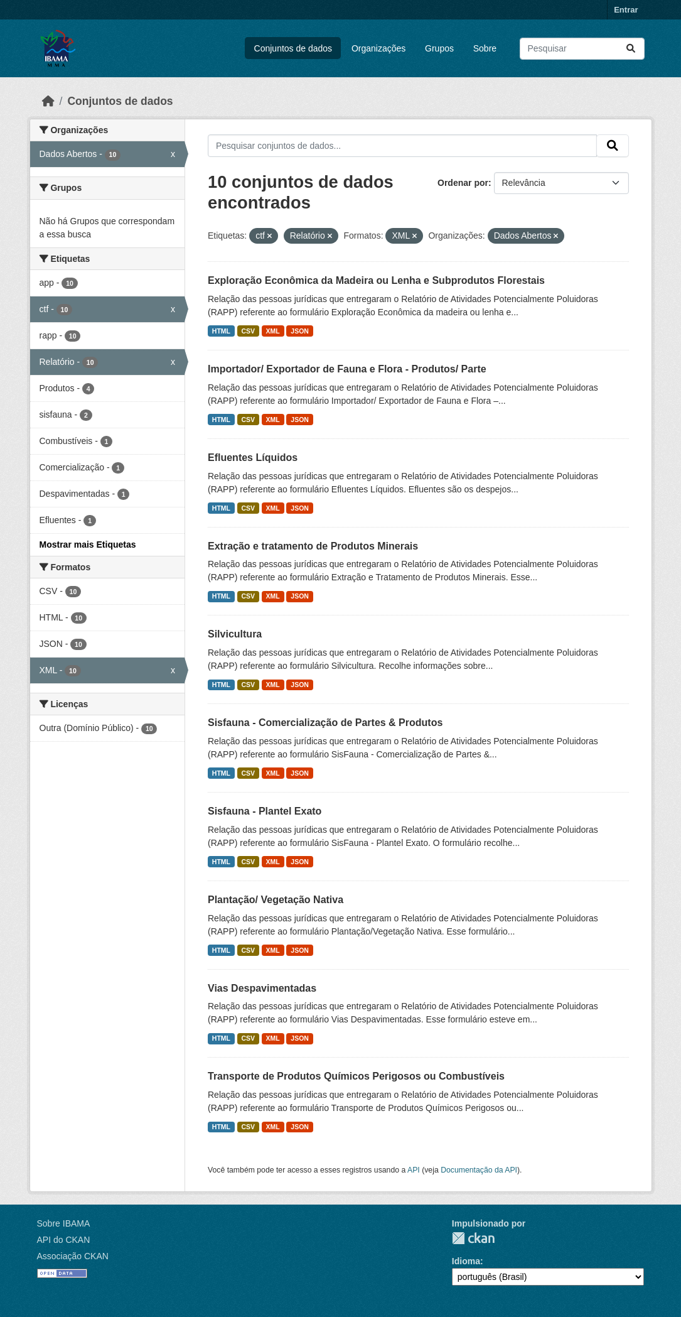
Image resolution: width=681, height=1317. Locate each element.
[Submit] (630, 49)
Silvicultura (235, 634)
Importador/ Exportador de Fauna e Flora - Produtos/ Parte (347, 369)
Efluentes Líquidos (253, 457)
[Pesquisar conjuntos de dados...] (582, 49)
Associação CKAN (73, 1256)
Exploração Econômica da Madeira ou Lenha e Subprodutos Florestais (376, 280)
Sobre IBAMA (63, 1223)
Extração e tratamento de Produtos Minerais (313, 546)
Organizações (378, 48)
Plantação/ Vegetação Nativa (275, 899)
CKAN (473, 1238)
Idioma (466, 1261)
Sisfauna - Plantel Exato (264, 811)
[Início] (48, 101)
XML (273, 331)
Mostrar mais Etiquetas (88, 544)
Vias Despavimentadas (262, 988)
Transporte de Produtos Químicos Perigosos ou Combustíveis (356, 1076)
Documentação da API (479, 1170)
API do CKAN (63, 1240)
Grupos (439, 48)
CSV (248, 331)
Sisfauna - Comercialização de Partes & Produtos (325, 722)
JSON (300, 331)
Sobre (484, 48)
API (413, 1170)
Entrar (626, 9)
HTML (221, 331)
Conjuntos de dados (293, 48)
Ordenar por (462, 183)
